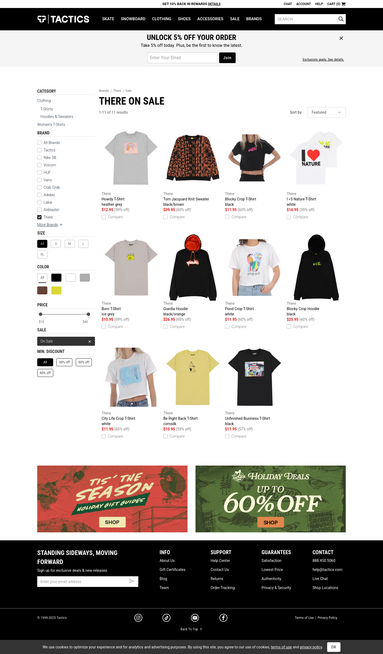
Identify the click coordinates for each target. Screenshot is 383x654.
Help (319, 4)
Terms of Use (304, 618)
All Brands (52, 143)
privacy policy (311, 647)
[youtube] (195, 619)
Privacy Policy (327, 618)
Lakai (48, 202)
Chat (288, 4)
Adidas (49, 195)
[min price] (45, 322)
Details (214, 4)
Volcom (50, 165)
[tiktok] (166, 618)
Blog (163, 579)
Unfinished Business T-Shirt (254, 385)
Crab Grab (52, 187)
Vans (48, 180)
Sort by (296, 112)
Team (164, 588)
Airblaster (51, 210)
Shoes (184, 19)
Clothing (161, 19)
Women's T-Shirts (51, 124)
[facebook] (223, 619)
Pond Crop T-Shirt (254, 275)
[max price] (88, 322)
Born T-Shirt (131, 275)
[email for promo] (182, 57)
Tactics (63, 19)
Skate (108, 19)
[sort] (326, 112)
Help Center (220, 560)
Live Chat (320, 579)
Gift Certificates (172, 569)
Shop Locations (325, 588)
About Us (167, 560)
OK (334, 647)
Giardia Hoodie (192, 275)
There (45, 217)
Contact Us (220, 569)
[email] (87, 581)
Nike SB (50, 157)
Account (303, 4)
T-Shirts (46, 109)
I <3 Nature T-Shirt (316, 166)
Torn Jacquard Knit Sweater (192, 166)
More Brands (50, 225)
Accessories (210, 19)
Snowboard (133, 19)
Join (227, 58)
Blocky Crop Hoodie (316, 275)
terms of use (281, 647)
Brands (254, 19)
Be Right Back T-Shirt (192, 385)
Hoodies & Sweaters (56, 116)
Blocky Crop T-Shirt (254, 166)
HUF (47, 172)
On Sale (66, 341)
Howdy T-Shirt (131, 166)
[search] (310, 19)
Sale (235, 19)
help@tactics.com (327, 569)
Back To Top (191, 629)
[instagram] (138, 618)
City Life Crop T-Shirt (131, 385)
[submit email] (132, 580)
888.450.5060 (324, 560)
